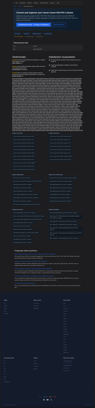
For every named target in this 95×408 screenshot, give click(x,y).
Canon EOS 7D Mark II (54, 83)
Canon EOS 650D (30, 90)
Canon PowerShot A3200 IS (37, 115)
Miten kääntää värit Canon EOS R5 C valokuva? (60, 194)
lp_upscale (65, 318)
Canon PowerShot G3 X (39, 124)
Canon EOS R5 (74, 80)
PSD (4, 379)
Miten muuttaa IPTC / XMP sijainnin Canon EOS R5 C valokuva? (63, 224)
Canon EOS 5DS (59, 93)
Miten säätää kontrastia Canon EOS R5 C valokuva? (61, 187)
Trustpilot (46, 396)
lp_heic (64, 303)
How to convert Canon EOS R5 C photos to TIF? (60, 139)
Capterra (51, 396)
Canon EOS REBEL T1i (30, 88)
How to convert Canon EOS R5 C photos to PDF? (60, 146)
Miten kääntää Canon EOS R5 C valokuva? (22, 242)
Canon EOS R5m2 (22, 104)
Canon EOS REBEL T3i (66, 83)
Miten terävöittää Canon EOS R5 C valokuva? (23, 222)
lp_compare (65, 344)
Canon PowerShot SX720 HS (50, 122)
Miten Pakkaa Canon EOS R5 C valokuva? (22, 201)
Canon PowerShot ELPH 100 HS (24, 112)
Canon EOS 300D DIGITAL (38, 117)
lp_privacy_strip (65, 352)
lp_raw (64, 305)
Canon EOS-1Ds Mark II (68, 107)
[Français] (37, 390)
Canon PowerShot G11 (18, 119)
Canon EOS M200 (71, 91)
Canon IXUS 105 (64, 124)
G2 (56, 396)
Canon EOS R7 (46, 85)
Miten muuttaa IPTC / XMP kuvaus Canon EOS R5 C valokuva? (63, 221)
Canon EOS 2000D (40, 81)
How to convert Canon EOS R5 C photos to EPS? (60, 149)
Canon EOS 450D (68, 93)
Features (29, 2)
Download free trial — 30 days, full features (33, 24)
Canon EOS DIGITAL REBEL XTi (20, 98)
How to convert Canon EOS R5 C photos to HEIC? (24, 169)
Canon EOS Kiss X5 (67, 101)
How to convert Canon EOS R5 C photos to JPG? (23, 136)
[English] (31, 390)
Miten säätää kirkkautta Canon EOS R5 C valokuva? (61, 184)
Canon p (31, 122)
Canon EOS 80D (30, 81)
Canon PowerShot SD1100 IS (58, 125)
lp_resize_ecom (65, 308)
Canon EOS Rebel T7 (27, 80)
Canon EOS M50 (21, 81)
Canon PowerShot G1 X (55, 111)
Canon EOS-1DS (44, 111)
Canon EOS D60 (23, 102)
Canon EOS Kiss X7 (46, 107)
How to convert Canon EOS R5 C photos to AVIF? (24, 166)
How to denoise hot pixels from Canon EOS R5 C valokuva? (26, 232)
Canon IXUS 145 (42, 93)
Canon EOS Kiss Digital (72, 125)
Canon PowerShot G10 (65, 119)
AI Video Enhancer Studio (67, 365)
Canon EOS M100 (62, 91)
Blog (58, 2)
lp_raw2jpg (65, 329)
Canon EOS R (52, 78)
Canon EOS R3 (59, 94)
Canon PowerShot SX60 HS (22, 122)
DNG (4, 371)
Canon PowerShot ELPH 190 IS (50, 112)
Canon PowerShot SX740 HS (27, 109)
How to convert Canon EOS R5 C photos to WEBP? (24, 163)
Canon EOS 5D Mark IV (42, 78)
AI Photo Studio (65, 368)
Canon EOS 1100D (22, 83)
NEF (4, 366)
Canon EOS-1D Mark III (35, 98)
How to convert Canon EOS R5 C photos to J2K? (23, 139)
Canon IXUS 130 (55, 119)
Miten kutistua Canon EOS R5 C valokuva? (22, 187)
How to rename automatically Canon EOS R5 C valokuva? (25, 194)
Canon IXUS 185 (78, 130)
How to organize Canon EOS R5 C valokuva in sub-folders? (26, 197)
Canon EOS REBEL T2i (72, 88)
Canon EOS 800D (59, 90)
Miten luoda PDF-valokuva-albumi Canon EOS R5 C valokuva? (26, 204)
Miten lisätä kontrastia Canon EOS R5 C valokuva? (60, 201)
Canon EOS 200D (41, 88)
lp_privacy (64, 326)
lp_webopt (64, 347)
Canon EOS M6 (31, 99)
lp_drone (64, 339)
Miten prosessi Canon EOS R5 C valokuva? (22, 184)
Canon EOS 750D (27, 85)
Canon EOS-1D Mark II (56, 101)
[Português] (49, 390)
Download (22, 2)
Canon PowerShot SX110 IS (19, 128)
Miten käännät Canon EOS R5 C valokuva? (22, 239)
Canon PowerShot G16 (66, 111)
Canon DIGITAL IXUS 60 (39, 120)
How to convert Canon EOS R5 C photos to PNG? (24, 143)
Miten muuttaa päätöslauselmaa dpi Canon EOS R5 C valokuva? (63, 212)
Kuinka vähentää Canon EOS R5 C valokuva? (23, 191)
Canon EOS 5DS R (23, 93)
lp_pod (64, 336)
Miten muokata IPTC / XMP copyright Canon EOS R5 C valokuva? (64, 238)
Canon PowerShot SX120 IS (75, 122)
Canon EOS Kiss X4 (30, 106)
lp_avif (64, 316)
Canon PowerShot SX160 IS (38, 130)
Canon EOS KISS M (63, 122)
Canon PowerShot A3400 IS (35, 102)
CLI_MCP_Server (36, 303)
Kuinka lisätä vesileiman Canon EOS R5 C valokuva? (24, 212)
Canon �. (67, 128)
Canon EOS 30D (34, 94)
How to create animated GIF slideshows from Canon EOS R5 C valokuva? (29, 216)
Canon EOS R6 (68, 78)
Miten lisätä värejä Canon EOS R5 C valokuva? (60, 197)
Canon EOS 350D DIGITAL (32, 96)
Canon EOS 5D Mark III (30, 78)
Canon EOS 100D (49, 90)
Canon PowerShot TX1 (23, 115)
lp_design (64, 349)
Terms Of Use (36, 363)
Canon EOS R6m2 (56, 80)
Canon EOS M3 (45, 98)
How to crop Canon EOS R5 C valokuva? (22, 236)
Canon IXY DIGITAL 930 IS (62, 127)
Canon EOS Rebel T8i (52, 86)
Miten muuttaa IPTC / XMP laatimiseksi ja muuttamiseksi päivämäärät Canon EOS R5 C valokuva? (64, 217)
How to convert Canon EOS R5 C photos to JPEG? (61, 136)
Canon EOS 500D (68, 90)
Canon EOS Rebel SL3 (56, 85)
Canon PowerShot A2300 (41, 99)
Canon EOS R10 (41, 91)
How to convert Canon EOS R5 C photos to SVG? (60, 153)
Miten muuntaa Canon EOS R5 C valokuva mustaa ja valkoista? (63, 177)
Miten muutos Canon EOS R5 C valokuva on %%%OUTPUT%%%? (27, 181)
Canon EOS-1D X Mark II (18, 96)
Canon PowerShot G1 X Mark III (58, 106)
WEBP (5, 376)
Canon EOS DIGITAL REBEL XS (36, 104)
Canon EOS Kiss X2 (57, 107)
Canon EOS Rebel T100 (31, 91)
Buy (17, 2)
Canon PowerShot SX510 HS (23, 117)
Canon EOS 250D (70, 81)
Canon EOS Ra (27, 127)
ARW (4, 368)
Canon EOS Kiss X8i (75, 127)
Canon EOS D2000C (50, 117)
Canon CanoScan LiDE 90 (24, 130)
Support (36, 2)
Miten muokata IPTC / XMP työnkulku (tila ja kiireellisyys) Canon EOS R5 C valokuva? (66, 234)
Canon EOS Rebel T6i (31, 86)
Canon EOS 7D (32, 83)
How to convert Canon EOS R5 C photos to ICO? (23, 159)
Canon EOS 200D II (33, 93)
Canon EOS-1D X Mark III (45, 96)
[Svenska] (57, 390)
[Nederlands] (40, 390)
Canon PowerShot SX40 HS (73, 106)
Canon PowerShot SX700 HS (65, 112)
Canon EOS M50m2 (67, 85)
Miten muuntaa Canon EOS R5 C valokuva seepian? (61, 181)
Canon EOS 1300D (37, 85)
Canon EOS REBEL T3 (60, 88)
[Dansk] (52, 390)
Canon (20, 6)
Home (15, 6)
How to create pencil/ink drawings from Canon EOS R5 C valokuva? (27, 219)
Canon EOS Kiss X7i (64, 115)
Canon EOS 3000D (31, 101)
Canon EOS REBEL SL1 (21, 99)
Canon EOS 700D (49, 81)
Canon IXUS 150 (52, 104)
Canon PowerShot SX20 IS (53, 130)
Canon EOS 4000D (19, 88)
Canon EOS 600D (47, 80)
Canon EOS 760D (77, 94)
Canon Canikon (76, 99)
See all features (58, 24)
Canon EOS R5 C (61, 104)
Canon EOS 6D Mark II (18, 78)
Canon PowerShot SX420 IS (51, 115)
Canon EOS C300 (19, 120)
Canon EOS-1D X (21, 90)
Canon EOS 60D (38, 80)
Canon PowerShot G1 (19, 114)
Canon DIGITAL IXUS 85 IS (49, 114)
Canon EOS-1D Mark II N (42, 109)
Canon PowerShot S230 (58, 96)
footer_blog (35, 368)
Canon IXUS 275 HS (36, 127)
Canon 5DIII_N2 (32, 125)
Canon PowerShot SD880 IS (53, 120)
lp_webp (64, 313)
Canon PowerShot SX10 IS (43, 101)
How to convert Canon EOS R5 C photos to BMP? (24, 153)
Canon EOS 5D (50, 88)
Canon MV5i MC (29, 120)
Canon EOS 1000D (68, 94)
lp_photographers (66, 334)
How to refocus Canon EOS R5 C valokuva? (22, 229)
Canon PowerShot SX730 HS (31, 119)
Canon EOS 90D (18, 80)
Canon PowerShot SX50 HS (34, 107)
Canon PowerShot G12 (54, 109)
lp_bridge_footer (36, 308)
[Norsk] (55, 390)
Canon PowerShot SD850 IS (52, 124)
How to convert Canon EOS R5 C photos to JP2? (60, 143)
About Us (52, 2)
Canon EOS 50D (20, 91)
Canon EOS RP (65, 80)
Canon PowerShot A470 (59, 128)
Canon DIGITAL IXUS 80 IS (19, 101)
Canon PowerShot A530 (33, 111)
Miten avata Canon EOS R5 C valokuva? (22, 177)
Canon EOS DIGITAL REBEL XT (69, 102)
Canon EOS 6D (60, 78)
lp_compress (65, 331)
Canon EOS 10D (70, 104)
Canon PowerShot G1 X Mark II (35, 128)
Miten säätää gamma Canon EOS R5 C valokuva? (60, 191)
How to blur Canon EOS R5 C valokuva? (21, 226)
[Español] (43, 390)
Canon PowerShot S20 (45, 119)
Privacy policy (36, 366)
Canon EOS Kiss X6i (73, 114)
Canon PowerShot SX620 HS (19, 111)
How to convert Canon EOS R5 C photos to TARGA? (61, 156)
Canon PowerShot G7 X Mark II (66, 86)
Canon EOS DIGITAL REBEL (57, 98)
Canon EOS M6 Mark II (66, 99)
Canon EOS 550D (20, 86)
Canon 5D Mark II (16, 124)
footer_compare (36, 305)
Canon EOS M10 (42, 94)
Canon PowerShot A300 (66, 120)
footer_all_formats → (7, 381)
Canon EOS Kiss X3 (65, 109)
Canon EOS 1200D (42, 86)
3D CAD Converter (66, 370)
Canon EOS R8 (51, 93)
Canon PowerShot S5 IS (62, 117)
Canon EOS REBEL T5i (42, 83)
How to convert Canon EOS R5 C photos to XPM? (60, 159)
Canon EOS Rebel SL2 (51, 91)
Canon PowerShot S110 (62, 114)
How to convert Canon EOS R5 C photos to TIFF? (23, 149)
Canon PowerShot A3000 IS (67, 130)
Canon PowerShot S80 (55, 102)
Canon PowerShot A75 (27, 124)
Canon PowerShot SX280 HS (43, 125)
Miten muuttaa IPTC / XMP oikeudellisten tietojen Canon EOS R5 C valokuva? (64, 228)
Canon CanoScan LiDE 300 (20, 125)
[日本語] (60, 390)
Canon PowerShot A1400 (75, 117)
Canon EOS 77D (18, 85)
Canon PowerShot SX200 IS (19, 107)
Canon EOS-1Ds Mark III (23, 94)
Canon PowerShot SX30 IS (48, 127)
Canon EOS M (45, 102)
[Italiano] (46, 390)
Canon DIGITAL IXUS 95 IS (42, 106)
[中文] (63, 390)
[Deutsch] (34, 390)
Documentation (44, 2)
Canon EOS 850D (40, 90)
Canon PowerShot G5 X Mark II (33, 114)
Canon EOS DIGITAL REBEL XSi (73, 96)
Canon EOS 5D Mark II (60, 81)
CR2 (4, 363)
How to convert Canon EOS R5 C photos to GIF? (23, 146)
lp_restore (64, 321)
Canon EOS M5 (51, 94)
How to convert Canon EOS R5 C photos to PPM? (24, 156)
